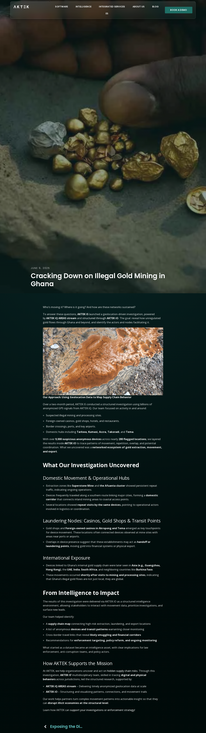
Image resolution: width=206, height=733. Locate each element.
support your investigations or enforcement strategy (102, 710)
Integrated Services (112, 6)
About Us (139, 6)
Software (61, 6)
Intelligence (83, 6)
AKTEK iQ (52, 318)
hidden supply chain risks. (122, 671)
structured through (100, 318)
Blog (155, 6)
